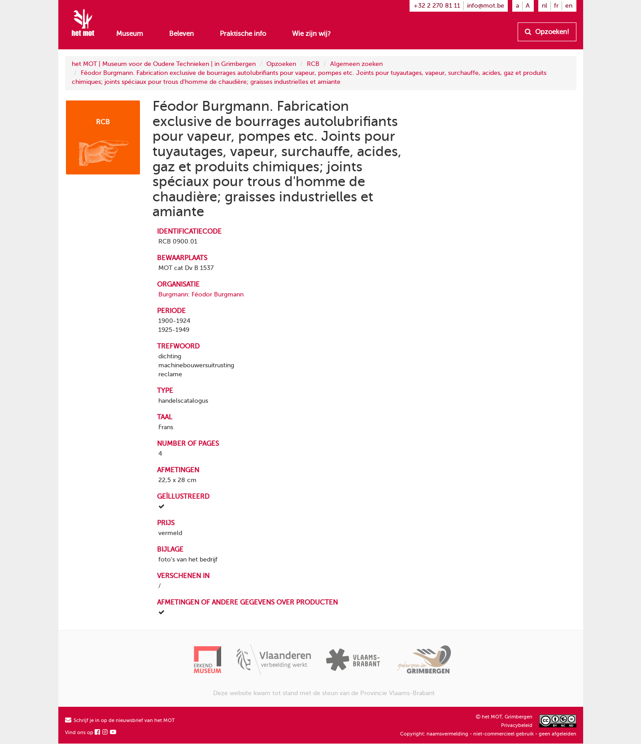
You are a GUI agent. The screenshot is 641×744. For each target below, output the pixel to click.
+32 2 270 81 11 (437, 5)
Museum (129, 34)
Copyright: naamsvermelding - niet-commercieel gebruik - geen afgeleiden (488, 734)
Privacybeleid (516, 725)
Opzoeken (281, 64)
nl (544, 5)
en (568, 5)
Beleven (181, 34)
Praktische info (243, 34)
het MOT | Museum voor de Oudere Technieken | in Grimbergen (164, 64)
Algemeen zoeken (356, 64)
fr (556, 5)
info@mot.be (485, 5)
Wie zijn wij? (311, 34)
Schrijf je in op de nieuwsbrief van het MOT (120, 720)
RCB (313, 64)
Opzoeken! (547, 32)
